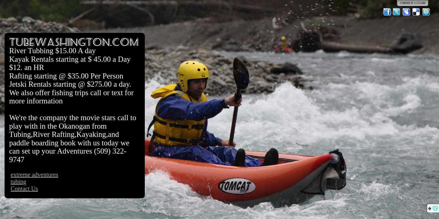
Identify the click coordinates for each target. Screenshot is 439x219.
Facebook (387, 12)
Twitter (397, 12)
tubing (18, 181)
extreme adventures (34, 174)
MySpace (406, 12)
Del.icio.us (416, 12)
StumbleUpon (426, 12)
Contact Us (24, 188)
